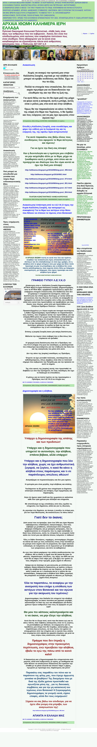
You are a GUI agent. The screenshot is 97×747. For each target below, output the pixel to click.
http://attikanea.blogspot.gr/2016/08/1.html (48, 174)
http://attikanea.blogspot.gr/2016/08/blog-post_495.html (48, 170)
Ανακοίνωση (29, 65)
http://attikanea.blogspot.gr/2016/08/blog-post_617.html (48, 188)
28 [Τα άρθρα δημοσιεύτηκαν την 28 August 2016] (92, 78)
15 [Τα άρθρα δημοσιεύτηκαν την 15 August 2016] (78, 76)
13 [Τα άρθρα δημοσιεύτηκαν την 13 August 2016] (90, 74)
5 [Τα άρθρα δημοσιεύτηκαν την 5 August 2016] (87, 72)
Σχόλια (92, 33)
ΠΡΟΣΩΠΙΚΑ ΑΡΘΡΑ (55, 722)
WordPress (49, 730)
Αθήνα (5, 67)
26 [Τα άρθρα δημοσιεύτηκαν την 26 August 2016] (87, 78)
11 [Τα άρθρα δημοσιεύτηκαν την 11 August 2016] (85, 74)
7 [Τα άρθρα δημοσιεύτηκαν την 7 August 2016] (92, 72)
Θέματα (85, 33)
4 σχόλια (63, 722)
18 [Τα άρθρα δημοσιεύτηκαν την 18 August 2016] (85, 76)
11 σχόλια (61, 121)
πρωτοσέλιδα (85, 245)
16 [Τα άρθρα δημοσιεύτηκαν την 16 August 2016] (80, 76)
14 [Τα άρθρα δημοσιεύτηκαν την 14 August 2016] (92, 74)
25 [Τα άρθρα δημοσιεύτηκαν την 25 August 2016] (85, 78)
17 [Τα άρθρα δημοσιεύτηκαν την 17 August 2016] (82, 76)
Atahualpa (56, 730)
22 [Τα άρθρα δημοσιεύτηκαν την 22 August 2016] (78, 78)
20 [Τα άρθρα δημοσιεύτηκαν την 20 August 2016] (90, 76)
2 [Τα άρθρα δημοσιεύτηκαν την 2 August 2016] (80, 72)
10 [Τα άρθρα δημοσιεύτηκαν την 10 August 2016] (82, 74)
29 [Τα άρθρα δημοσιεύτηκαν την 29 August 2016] (78, 80)
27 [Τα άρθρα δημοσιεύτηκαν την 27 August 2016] (90, 78)
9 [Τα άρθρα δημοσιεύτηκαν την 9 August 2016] (80, 74)
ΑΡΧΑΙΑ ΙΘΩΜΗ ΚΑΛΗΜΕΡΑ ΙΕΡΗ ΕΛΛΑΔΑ (34, 26)
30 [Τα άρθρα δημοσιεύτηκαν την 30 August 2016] (80, 80)
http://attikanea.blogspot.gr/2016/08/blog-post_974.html (48, 179)
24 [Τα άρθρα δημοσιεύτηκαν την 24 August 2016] (82, 78)
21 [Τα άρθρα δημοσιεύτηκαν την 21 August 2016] (92, 76)
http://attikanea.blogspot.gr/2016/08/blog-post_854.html (48, 192)
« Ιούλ (78, 81)
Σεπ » (82, 81)
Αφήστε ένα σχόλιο (63, 199)
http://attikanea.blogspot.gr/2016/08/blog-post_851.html (48, 183)
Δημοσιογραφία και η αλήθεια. (37, 391)
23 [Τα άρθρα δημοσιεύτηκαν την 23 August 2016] (80, 78)
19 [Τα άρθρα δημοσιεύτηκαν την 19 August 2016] (87, 76)
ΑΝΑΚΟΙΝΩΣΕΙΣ (52, 121)
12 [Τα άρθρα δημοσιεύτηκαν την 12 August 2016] (87, 74)
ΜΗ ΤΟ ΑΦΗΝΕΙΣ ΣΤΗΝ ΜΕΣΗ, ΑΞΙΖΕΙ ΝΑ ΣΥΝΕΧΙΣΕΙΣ (38, 382)
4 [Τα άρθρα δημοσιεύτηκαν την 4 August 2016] (85, 72)
